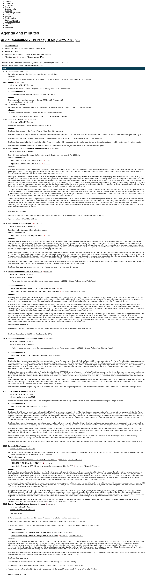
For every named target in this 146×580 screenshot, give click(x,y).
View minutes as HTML (35, 57)
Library (7, 14)
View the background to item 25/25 (22, 226)
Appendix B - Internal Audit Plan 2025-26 (30, 164)
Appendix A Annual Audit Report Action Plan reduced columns (38, 288)
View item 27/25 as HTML (21, 341)
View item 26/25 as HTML (21, 274)
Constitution (9, 5)
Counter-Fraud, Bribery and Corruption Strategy (31, 504)
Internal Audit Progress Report (24, 223)
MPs (6, 25)
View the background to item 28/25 (22, 397)
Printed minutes (15, 57)
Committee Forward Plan (22, 119)
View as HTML (50, 94)
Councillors (9, 24)
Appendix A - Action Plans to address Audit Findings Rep (36, 355)
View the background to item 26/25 (22, 277)
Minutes (16, 82)
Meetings (8, 16)
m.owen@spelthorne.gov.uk (34, 65)
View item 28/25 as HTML (21, 394)
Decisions (8, 7)
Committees (9, 3)
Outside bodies (10, 18)
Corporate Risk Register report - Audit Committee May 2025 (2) (39, 460)
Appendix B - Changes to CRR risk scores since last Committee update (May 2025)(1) (47, 466)
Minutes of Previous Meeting (26, 94)
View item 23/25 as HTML (21, 122)
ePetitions (8, 11)
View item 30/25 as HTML (21, 507)
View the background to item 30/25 (22, 510)
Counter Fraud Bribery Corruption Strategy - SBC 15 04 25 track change (42, 532)
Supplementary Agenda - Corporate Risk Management (28, 54)
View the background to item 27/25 (22, 344)
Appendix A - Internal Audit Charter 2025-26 (31, 160)
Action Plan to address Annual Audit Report (30, 272)
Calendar (8, 2)
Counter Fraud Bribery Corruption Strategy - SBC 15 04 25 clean (39, 536)
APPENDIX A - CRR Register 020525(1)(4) (31, 463)
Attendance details (11, 46)
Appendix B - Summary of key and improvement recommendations (40, 291)
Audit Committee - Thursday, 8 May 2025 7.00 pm (40, 40)
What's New (9, 27)
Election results (10, 9)
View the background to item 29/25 (22, 449)
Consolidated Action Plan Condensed (29, 406)
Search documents (11, 20)
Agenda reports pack (12, 51)
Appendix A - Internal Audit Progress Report (31, 235)
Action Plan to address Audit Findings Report (30, 338)
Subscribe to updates (12, 22)
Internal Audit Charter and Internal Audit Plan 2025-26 (33, 148)
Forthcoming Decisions (13, 13)
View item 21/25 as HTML (21, 85)
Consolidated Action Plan (23, 391)
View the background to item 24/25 (22, 151)
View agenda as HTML (37, 48)
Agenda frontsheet (16, 48)
